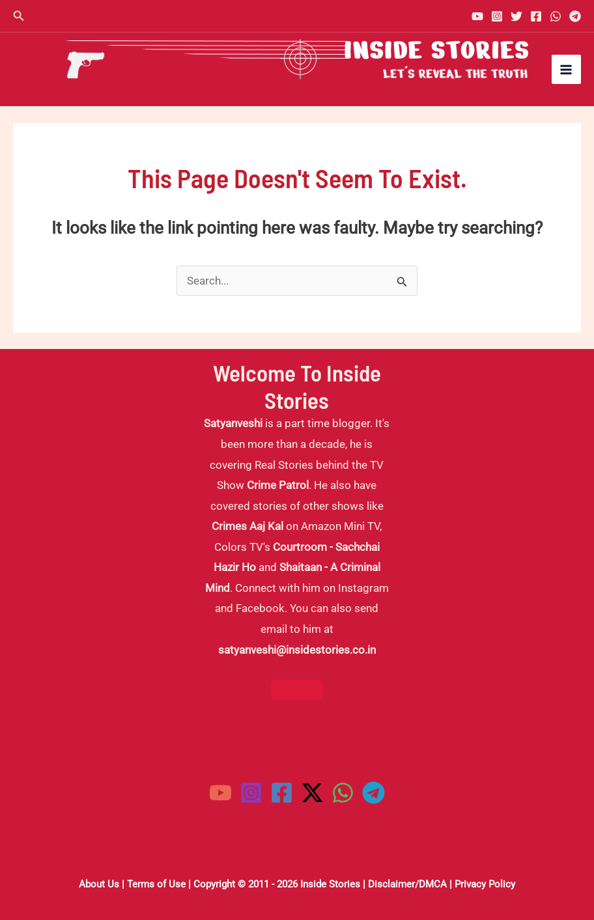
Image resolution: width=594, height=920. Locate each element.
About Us (99, 884)
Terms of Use (156, 884)
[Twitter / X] (312, 792)
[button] (19, 16)
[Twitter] (516, 16)
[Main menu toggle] (567, 70)
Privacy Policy (485, 884)
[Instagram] (497, 16)
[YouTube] (477, 16)
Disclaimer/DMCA (407, 884)
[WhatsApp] (555, 16)
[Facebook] (536, 16)
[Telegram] (575, 16)
